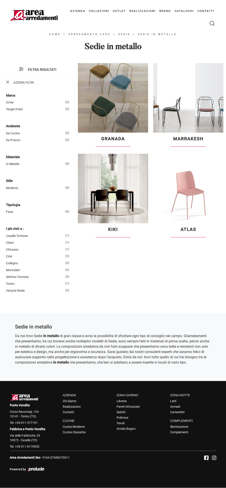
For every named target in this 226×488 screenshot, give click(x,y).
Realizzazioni (142, 11)
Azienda (77, 11)
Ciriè (9, 256)
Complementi (179, 432)
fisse (9, 212)
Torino (10, 283)
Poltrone (122, 417)
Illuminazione (179, 426)
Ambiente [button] (13, 126)
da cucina (13, 133)
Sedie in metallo (157, 34)
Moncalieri (13, 270)
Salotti (121, 412)
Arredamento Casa (89, 34)
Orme (9, 102)
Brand (165, 11)
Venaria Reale (15, 290)
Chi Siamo (69, 401)
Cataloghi (184, 11)
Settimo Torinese (17, 277)
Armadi (175, 406)
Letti (173, 401)
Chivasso (12, 249)
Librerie (122, 401)
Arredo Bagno (126, 428)
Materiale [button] (13, 157)
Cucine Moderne (74, 426)
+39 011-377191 (26, 422)
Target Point (14, 109)
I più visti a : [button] (15, 229)
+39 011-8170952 (27, 446)
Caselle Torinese (17, 236)
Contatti (206, 11)
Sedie (124, 34)
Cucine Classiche (74, 432)
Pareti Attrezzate (128, 406)
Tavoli (120, 423)
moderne (12, 188)
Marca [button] (10, 96)
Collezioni (99, 11)
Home (55, 34)
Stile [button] (9, 181)
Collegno (12, 263)
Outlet (119, 11)
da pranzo (13, 140)
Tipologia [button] (13, 205)
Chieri (10, 242)
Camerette (177, 412)
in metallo (12, 164)
